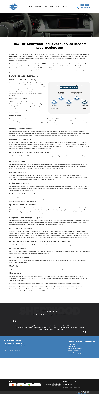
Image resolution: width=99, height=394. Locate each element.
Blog (57, 6)
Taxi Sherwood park (70, 382)
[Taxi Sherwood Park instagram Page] (56, 384)
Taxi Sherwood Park (67, 294)
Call (82, 5)
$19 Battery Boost (72, 352)
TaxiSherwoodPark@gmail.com (72, 387)
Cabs (45, 6)
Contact (64, 6)
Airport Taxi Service (73, 344)
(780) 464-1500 (68, 384)
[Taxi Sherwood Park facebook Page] (53, 384)
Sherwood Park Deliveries (75, 350)
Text (87, 5)
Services (37, 6)
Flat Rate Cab (71, 346)
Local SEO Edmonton (82, 393)
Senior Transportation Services (76, 354)
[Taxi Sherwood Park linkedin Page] (59, 384)
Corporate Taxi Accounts (75, 348)
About (52, 6)
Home (30, 6)
